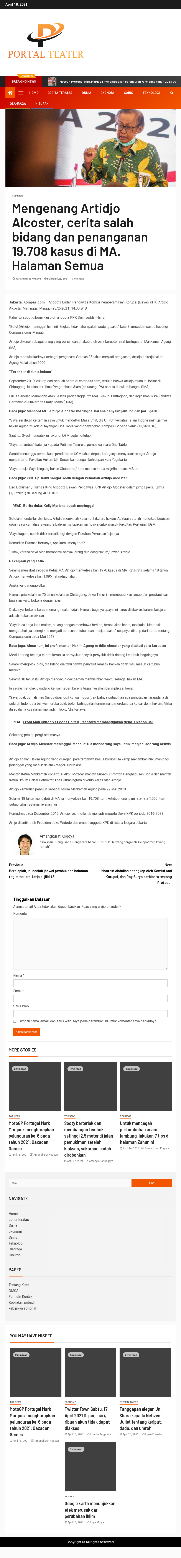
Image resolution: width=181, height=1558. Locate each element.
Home (33, 93)
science (69, 1496)
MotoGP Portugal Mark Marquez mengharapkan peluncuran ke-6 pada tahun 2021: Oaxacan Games (31, 1135)
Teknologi (151, 93)
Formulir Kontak (20, 1297)
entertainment (129, 1402)
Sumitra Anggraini (100, 1434)
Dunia (86, 93)
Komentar (20, 913)
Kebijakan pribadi (22, 1302)
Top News (17, 196)
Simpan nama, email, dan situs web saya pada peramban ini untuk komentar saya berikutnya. (88, 1021)
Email (18, 991)
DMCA (13, 1291)
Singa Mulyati (97, 1522)
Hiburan (42, 103)
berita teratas (60, 93)
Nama (18, 975)
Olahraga (18, 103)
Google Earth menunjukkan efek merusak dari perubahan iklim (90, 1509)
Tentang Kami (19, 1285)
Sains (128, 93)
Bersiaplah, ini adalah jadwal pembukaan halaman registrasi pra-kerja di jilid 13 (49, 870)
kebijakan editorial (22, 1308)
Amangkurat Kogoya (28, 278)
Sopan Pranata (153, 1434)
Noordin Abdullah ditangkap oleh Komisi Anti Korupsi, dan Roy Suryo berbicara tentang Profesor (131, 873)
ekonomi (108, 93)
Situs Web (21, 1006)
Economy (70, 1402)
